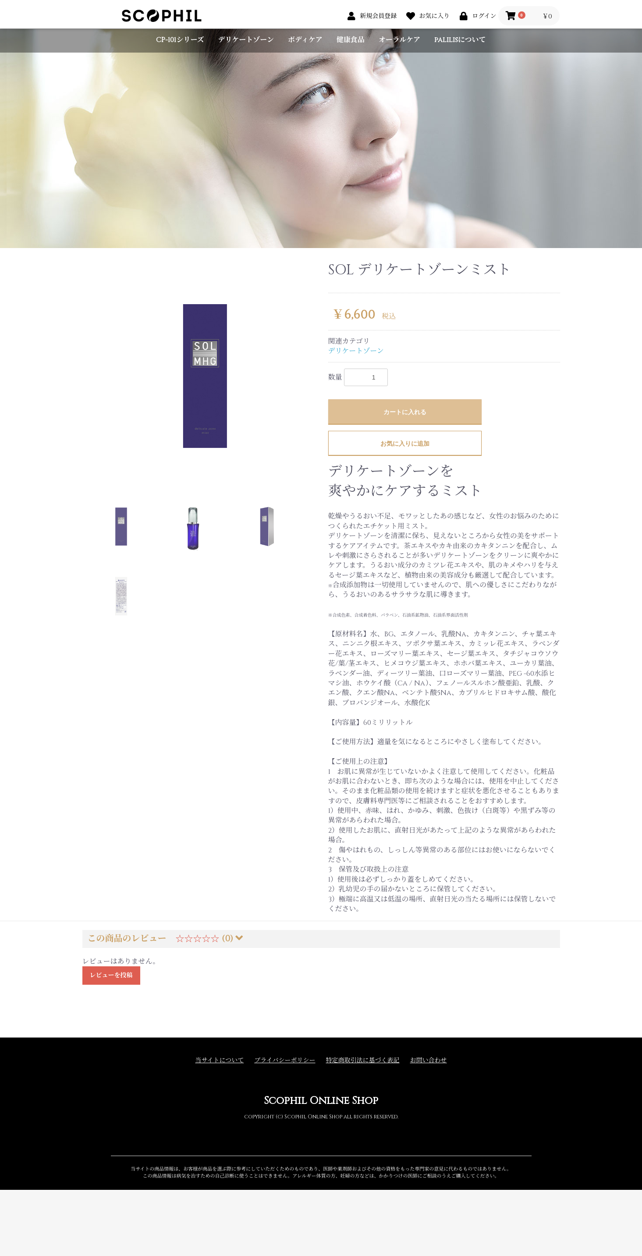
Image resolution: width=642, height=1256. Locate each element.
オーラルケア (399, 40)
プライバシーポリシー (284, 1060)
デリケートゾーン (246, 40)
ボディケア (305, 40)
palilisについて (460, 40)
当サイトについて (219, 1060)
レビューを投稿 (111, 975)
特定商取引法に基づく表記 (363, 1060)
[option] (201, 372)
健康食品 (351, 40)
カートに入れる (404, 411)
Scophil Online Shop (321, 1101)
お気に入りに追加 (404, 443)
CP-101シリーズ (180, 40)
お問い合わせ (428, 1060)
